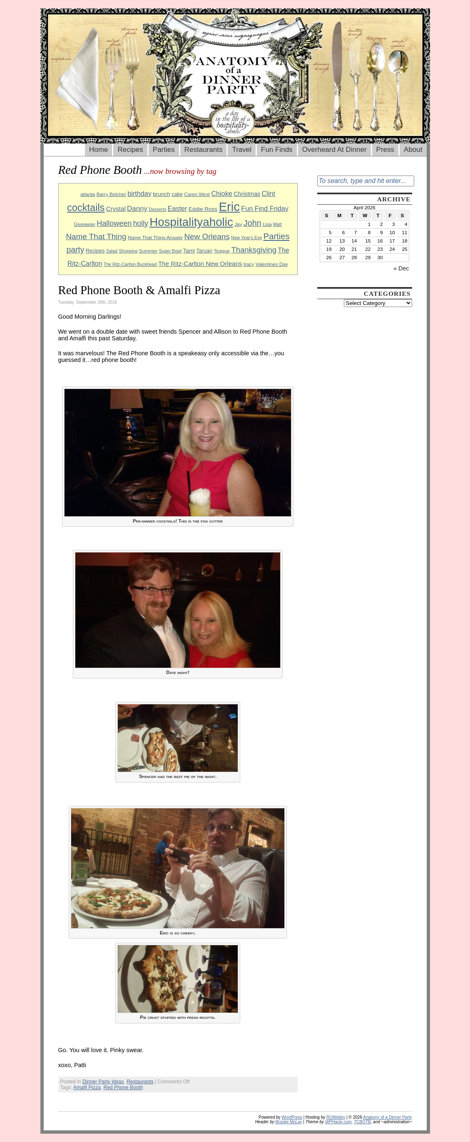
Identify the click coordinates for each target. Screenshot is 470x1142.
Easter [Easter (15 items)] (177, 208)
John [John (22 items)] (252, 223)
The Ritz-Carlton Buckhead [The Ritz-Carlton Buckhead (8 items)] (130, 264)
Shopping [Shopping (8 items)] (128, 250)
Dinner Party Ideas (103, 1082)
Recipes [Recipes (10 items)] (95, 251)
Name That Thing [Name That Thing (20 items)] (96, 236)
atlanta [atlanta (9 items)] (87, 194)
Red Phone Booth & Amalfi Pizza (139, 290)
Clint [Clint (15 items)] (268, 193)
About (413, 150)
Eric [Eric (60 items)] (229, 206)
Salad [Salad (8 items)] (111, 250)
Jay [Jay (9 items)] (238, 224)
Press (385, 150)
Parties (164, 150)
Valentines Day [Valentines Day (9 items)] (272, 264)
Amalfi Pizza (87, 1087)
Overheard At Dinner (334, 150)
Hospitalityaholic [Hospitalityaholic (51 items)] (191, 222)
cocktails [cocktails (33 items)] (85, 207)
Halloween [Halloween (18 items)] (114, 223)
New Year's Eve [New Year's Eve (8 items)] (246, 237)
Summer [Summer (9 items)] (148, 250)
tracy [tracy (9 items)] (249, 264)
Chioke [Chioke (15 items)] (221, 193)
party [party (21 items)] (75, 249)
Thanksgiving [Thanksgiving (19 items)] (253, 249)
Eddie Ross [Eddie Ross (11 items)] (203, 209)
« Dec (401, 268)
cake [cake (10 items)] (177, 194)
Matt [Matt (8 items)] (277, 224)
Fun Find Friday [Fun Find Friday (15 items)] (264, 208)
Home (98, 150)
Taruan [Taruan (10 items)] (204, 251)
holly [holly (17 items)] (140, 223)
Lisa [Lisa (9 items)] (267, 224)
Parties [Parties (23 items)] (277, 236)
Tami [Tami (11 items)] (189, 251)
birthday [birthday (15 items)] (139, 193)
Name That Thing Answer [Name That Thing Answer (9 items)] (155, 237)
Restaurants (203, 150)
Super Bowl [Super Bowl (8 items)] (170, 250)
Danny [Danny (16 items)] (137, 209)
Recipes (130, 150)
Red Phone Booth (123, 1087)
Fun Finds (277, 150)
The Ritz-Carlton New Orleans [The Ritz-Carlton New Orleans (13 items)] (200, 263)
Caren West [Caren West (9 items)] (197, 194)
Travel (241, 150)
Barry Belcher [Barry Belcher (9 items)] (111, 194)
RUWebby (335, 1117)
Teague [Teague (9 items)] (222, 250)
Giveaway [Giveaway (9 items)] (84, 224)
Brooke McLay (289, 1122)
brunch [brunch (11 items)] (161, 194)
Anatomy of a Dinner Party (387, 1117)
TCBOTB (362, 1122)
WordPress (292, 1117)
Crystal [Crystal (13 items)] (116, 208)
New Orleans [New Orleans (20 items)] (207, 236)
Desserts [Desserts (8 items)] (157, 209)
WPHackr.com (338, 1122)
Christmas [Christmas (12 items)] (247, 194)
